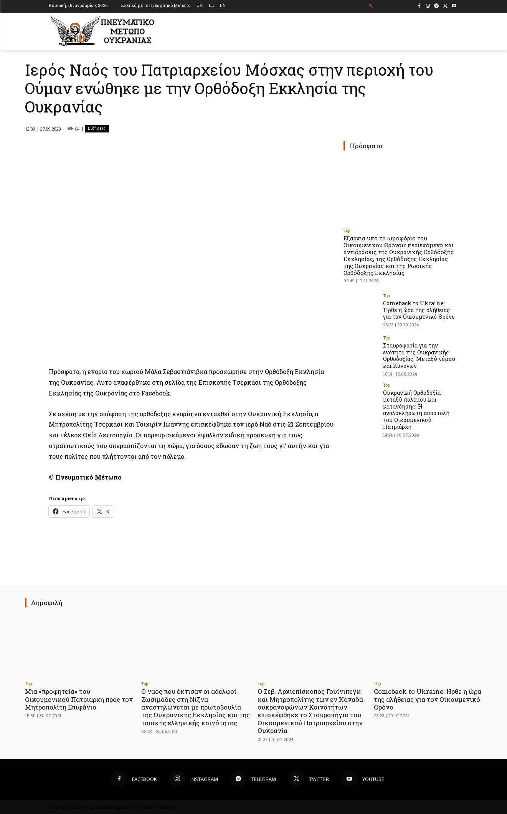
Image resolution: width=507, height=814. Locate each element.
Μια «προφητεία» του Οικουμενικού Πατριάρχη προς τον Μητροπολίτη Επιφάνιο (74, 699)
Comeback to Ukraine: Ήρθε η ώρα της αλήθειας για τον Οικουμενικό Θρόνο (421, 309)
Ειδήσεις (97, 128)
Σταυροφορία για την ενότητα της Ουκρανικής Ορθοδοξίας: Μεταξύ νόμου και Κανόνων (418, 354)
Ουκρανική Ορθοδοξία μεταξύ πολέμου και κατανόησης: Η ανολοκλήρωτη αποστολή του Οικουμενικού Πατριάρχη (416, 407)
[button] (371, 6)
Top (347, 230)
